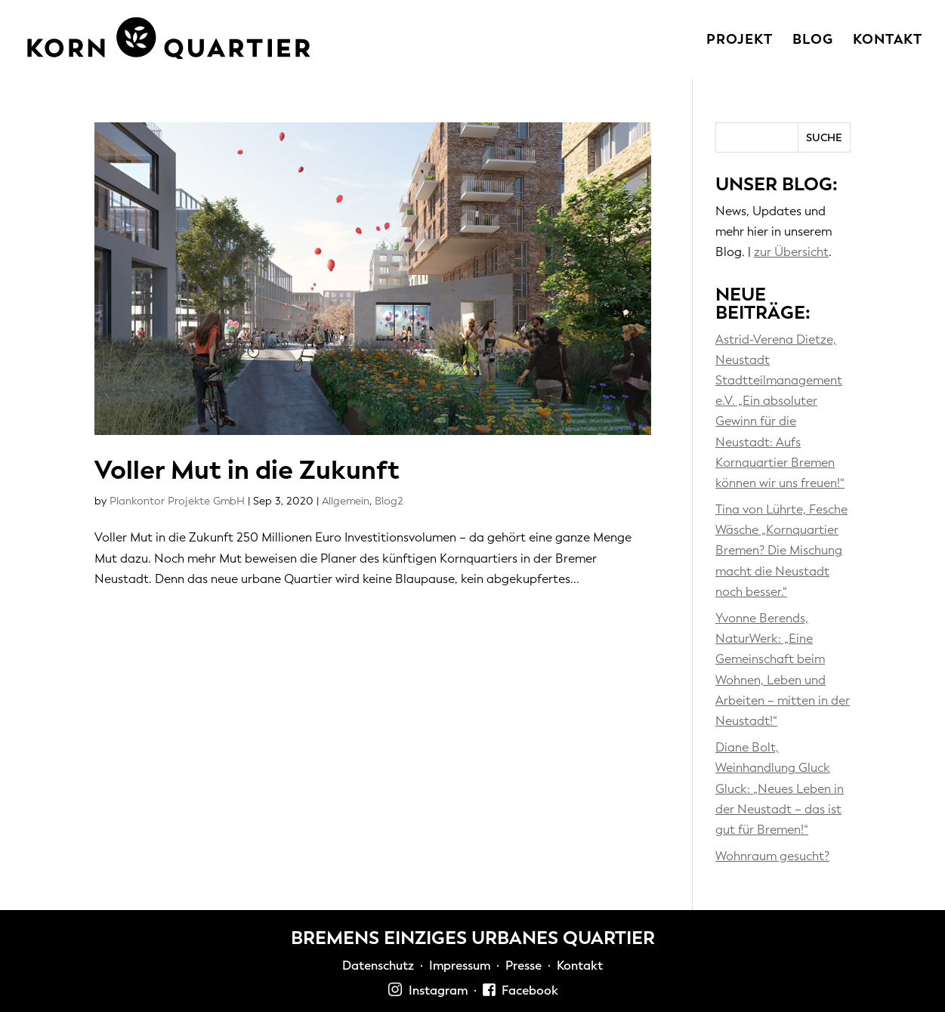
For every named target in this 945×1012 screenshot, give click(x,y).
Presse (523, 965)
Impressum (459, 965)
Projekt (739, 41)
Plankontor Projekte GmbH (177, 501)
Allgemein (345, 501)
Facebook (520, 990)
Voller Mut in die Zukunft (247, 470)
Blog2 (389, 501)
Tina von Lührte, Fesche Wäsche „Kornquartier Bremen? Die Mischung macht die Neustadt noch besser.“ (781, 550)
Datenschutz (378, 965)
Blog (812, 41)
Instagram (428, 990)
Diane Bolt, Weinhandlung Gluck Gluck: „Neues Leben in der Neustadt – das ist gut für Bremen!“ (779, 788)
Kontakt (887, 41)
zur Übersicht (791, 252)
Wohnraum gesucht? (772, 856)
